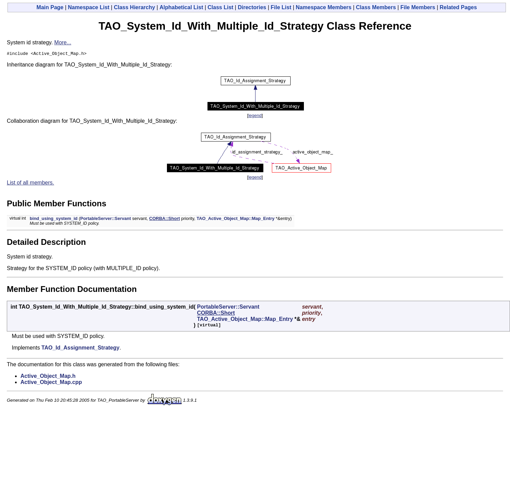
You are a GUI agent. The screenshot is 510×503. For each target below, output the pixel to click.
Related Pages (458, 7)
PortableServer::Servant (105, 219)
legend (255, 116)
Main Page (49, 7)
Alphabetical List (181, 7)
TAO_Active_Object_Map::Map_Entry (236, 219)
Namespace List (88, 7)
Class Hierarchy (134, 7)
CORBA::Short (164, 219)
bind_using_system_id (53, 219)
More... (62, 42)
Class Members (376, 7)
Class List (220, 7)
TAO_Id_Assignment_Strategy (81, 349)
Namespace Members (324, 7)
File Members (417, 7)
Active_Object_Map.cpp (51, 383)
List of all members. (30, 184)
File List (281, 7)
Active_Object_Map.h (48, 377)
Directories (252, 7)
